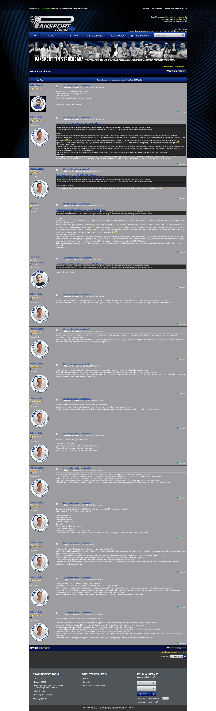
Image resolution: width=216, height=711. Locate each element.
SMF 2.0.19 (86, 707)
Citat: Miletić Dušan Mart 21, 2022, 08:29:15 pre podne (78, 175)
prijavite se (167, 17)
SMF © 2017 (95, 707)
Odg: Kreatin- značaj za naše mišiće (77, 85)
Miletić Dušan (35, 257)
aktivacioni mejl (180, 19)
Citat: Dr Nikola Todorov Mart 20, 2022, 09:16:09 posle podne (81, 125)
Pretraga (73, 36)
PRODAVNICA (139, 36)
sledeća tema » (181, 67)
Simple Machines (105, 707)
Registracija (117, 36)
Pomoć (50, 36)
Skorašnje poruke (40, 699)
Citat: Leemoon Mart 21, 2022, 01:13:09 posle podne (77, 123)
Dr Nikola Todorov (37, 117)
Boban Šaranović (37, 85)
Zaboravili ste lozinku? (146, 677)
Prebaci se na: (165, 656)
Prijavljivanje (95, 36)
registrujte (180, 17)
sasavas (184, 31)
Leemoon (33, 203)
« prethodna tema (167, 67)
